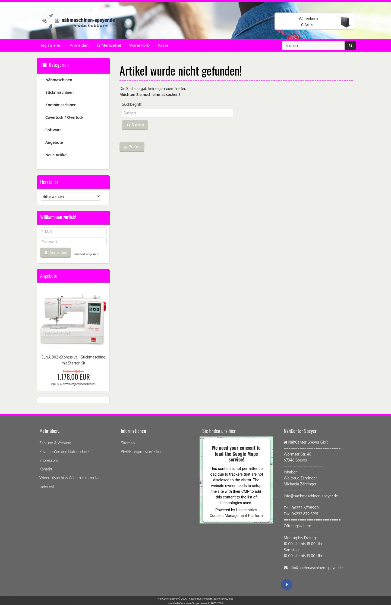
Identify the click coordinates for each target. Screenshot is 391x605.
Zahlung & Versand (55, 443)
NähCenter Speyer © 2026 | (173, 598)
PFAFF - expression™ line (141, 451)
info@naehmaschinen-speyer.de (316, 567)
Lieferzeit (46, 486)
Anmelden (79, 45)
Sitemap (128, 443)
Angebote (54, 142)
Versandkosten (86, 384)
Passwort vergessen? (86, 254)
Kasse (163, 45)
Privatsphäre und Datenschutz (64, 451)
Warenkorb (139, 45)
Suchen (135, 125)
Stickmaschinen (59, 92)
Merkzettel (109, 45)
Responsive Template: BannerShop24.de (211, 598)
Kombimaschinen (61, 104)
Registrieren (50, 45)
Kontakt (45, 469)
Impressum (48, 460)
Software (53, 129)
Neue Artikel (56, 154)
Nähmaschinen (58, 79)
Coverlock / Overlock (64, 117)
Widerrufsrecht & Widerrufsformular (69, 477)
